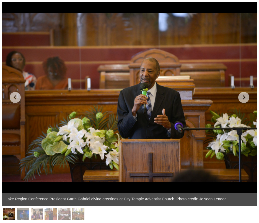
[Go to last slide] (15, 97)
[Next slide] (243, 97)
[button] (9, 214)
